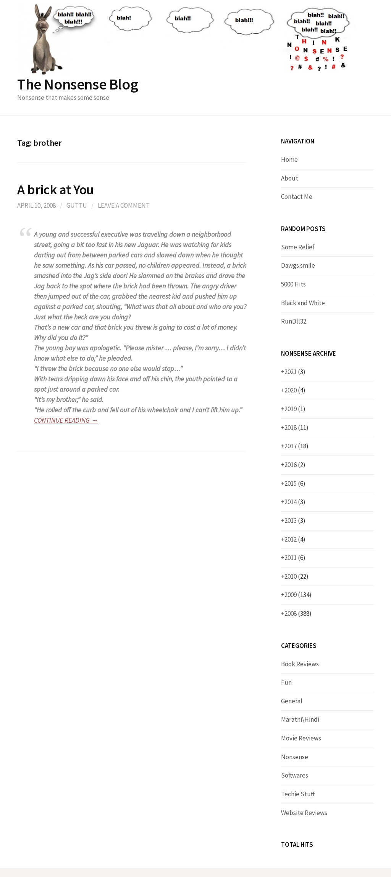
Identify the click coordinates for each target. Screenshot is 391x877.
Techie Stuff (298, 794)
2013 (294, 520)
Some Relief (298, 247)
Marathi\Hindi (300, 719)
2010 (296, 576)
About (289, 178)
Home (289, 159)
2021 (294, 372)
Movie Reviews (301, 738)
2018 (296, 427)
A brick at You (55, 189)
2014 (294, 502)
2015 (294, 483)
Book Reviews (300, 664)
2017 (296, 446)
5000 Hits (293, 284)
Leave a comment (124, 205)
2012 (294, 539)
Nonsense (294, 757)
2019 (294, 409)
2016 (294, 464)
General (291, 701)
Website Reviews (304, 813)
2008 (298, 613)
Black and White (303, 303)
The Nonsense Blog (77, 84)
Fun (286, 682)
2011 (294, 557)
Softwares (294, 775)
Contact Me (296, 196)
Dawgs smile (298, 265)
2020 (294, 390)
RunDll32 (293, 321)
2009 (298, 595)
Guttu (76, 205)
